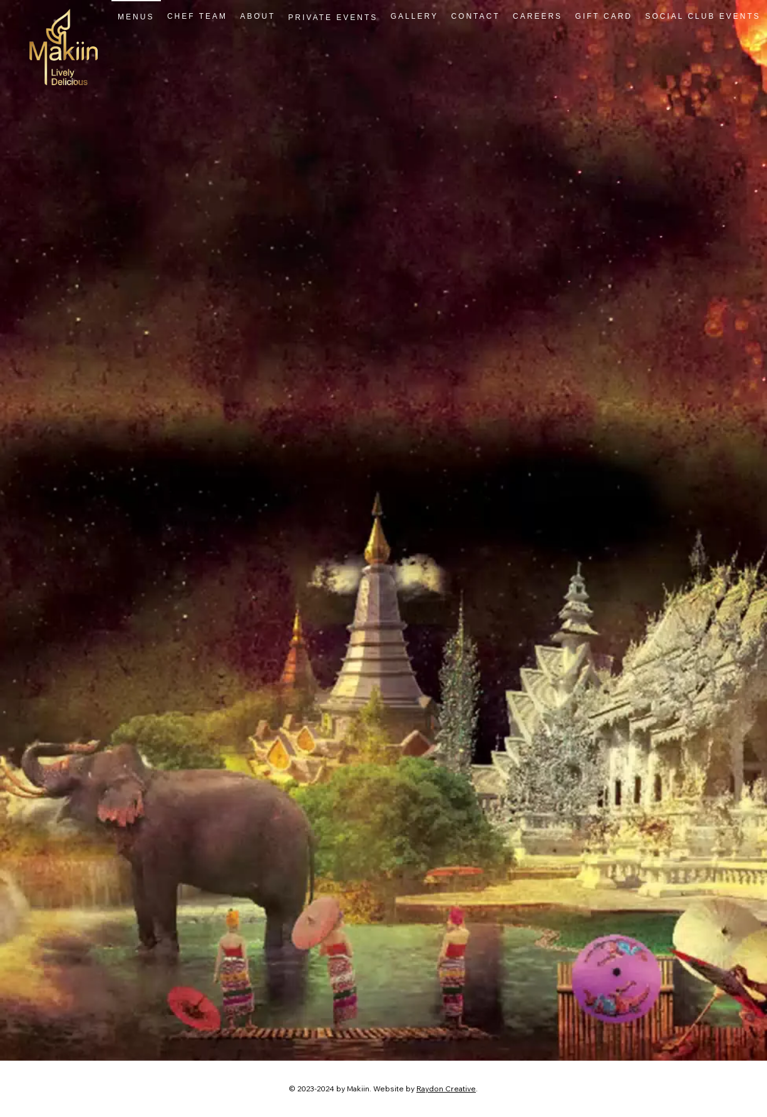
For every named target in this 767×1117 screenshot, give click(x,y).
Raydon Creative (446, 1088)
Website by (394, 1088)
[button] (333, 17)
